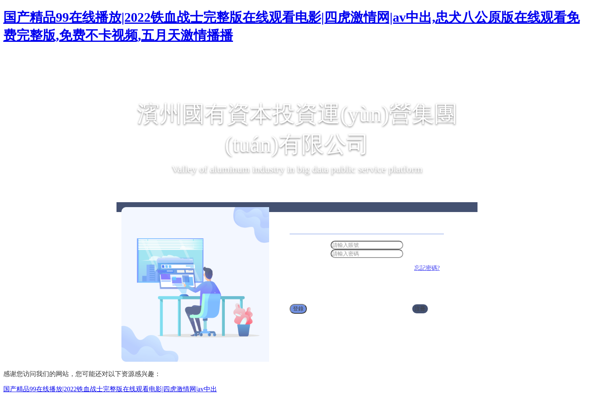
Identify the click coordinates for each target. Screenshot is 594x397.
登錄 (298, 309)
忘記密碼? (427, 268)
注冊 (420, 309)
